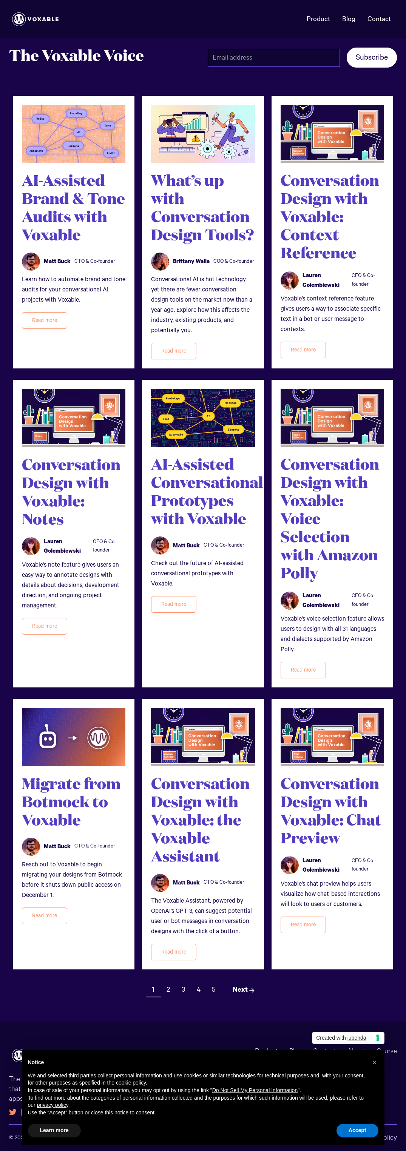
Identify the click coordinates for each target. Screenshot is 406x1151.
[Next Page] (241, 990)
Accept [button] (357, 1130)
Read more (44, 320)
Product (318, 19)
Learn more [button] (54, 1130)
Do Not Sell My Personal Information (255, 1090)
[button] (375, 1062)
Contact (379, 19)
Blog (348, 19)
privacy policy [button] (52, 1105)
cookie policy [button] (131, 1083)
